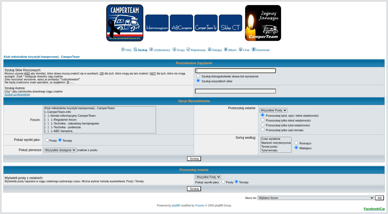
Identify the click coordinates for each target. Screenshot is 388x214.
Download (260, 50)
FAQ (126, 50)
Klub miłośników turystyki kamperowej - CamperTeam (42, 56)
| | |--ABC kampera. (100, 131)
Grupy (179, 50)
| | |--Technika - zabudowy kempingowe (100, 124)
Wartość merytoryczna (276, 143)
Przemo (200, 205)
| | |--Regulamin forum (100, 120)
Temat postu (276, 147)
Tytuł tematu (276, 150)
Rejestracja (196, 50)
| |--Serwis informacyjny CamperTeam (100, 116)
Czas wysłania (276, 139)
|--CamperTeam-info (100, 112)
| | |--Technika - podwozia (100, 127)
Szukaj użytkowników (17, 94)
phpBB (176, 205)
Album (230, 50)
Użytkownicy (160, 50)
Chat (244, 50)
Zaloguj (215, 50)
